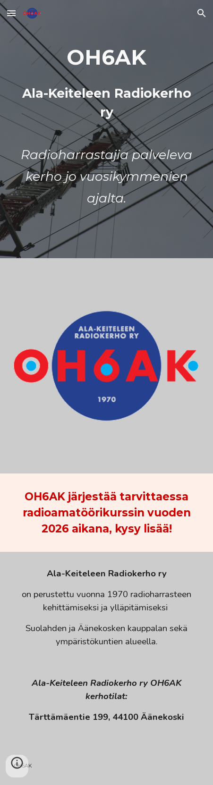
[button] (11, 13)
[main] (106, 129)
